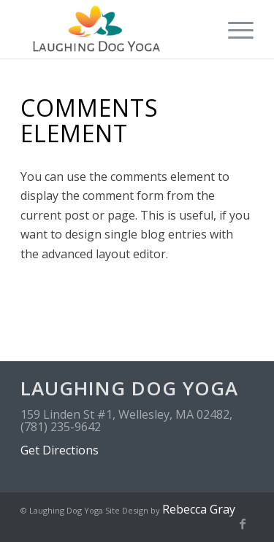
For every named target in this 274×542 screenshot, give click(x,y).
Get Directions (59, 450)
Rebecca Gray (198, 509)
